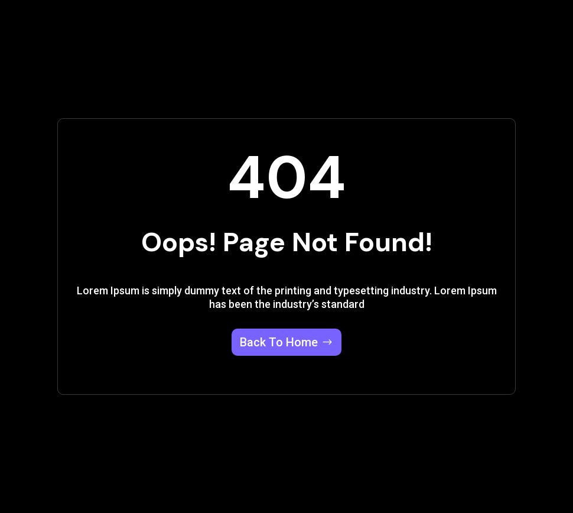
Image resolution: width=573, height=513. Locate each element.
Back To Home (279, 342)
